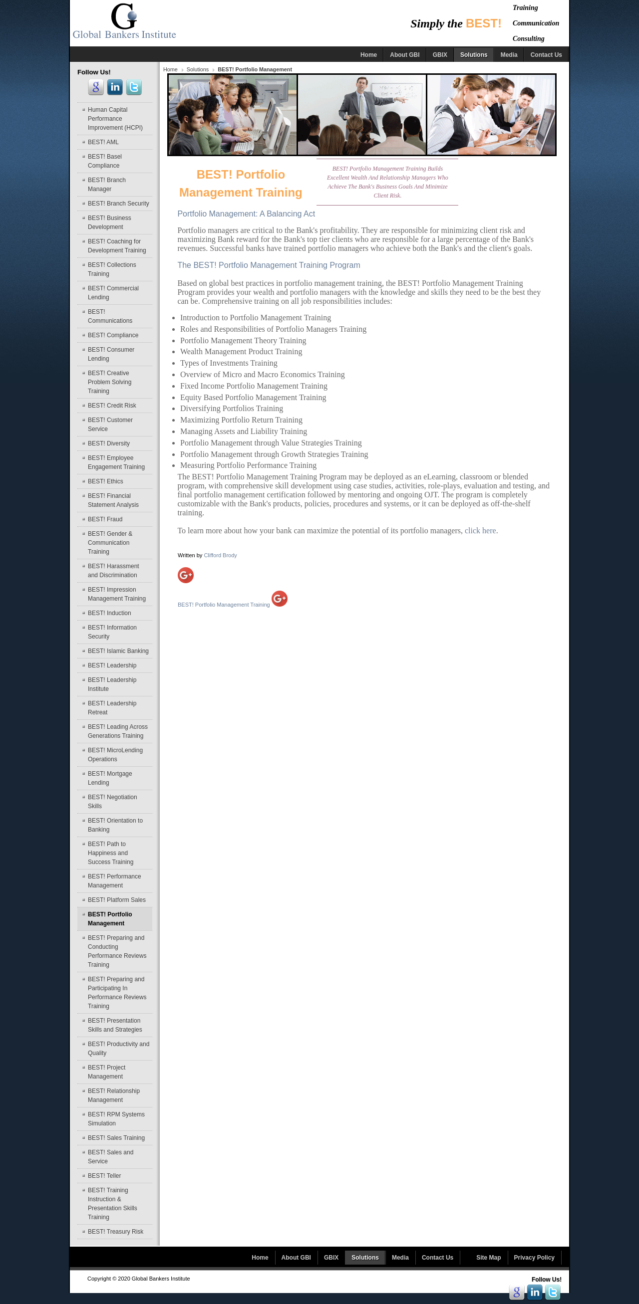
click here (480, 530)
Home (170, 69)
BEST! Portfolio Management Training (233, 605)
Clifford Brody (220, 555)
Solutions (198, 69)
